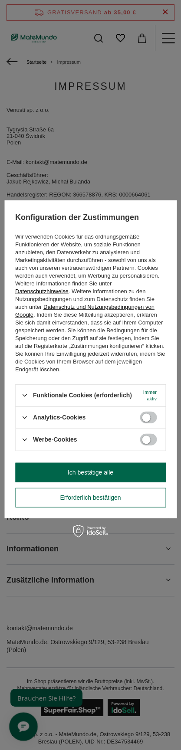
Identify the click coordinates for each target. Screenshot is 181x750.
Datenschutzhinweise (42, 291)
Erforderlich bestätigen (90, 497)
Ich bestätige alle (90, 472)
